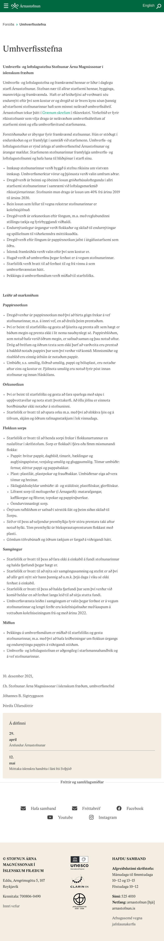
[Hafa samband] (38, 808)
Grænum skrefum (56, 113)
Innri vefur (11, 906)
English (148, 5)
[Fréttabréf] (86, 808)
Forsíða (8, 24)
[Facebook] (129, 808)
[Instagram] (103, 817)
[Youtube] (60, 817)
